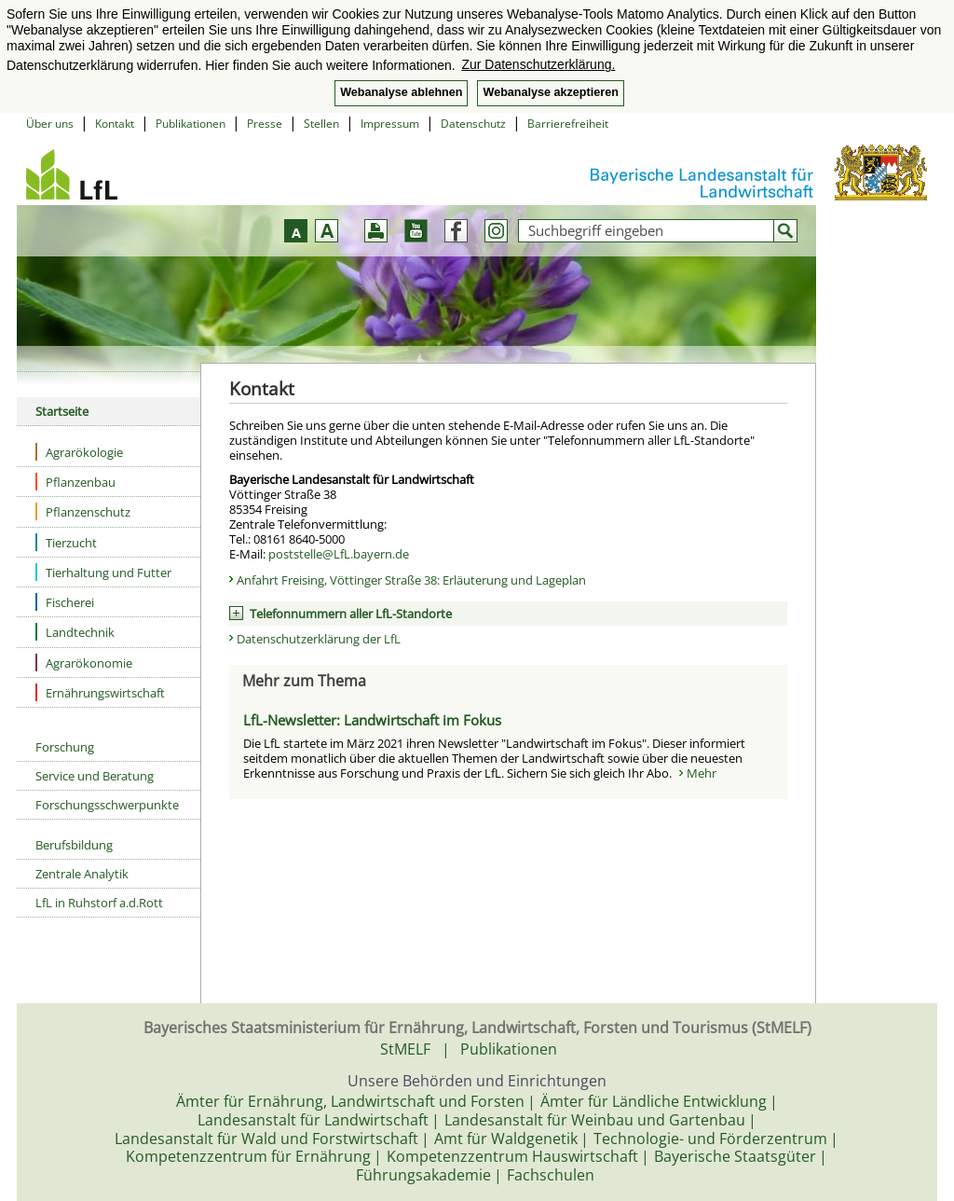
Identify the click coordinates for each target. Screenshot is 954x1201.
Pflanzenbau (75, 481)
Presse (264, 123)
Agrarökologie (79, 452)
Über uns (50, 123)
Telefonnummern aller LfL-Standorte (351, 613)
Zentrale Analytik (82, 873)
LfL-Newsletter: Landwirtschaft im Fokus (372, 720)
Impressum (390, 123)
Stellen (321, 123)
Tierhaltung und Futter (103, 572)
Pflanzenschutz (82, 511)
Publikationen (190, 123)
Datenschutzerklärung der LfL (319, 638)
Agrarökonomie (83, 662)
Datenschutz (473, 123)
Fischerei (64, 602)
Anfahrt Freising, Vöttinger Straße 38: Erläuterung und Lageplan (411, 580)
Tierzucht (66, 542)
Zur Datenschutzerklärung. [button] (538, 64)
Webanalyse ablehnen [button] (401, 92)
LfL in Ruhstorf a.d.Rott (99, 902)
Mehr (701, 773)
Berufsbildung (74, 844)
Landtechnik (75, 632)
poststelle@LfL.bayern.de (338, 553)
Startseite (62, 411)
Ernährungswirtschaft (100, 692)
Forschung (64, 747)
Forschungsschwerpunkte (107, 804)
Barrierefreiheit (567, 123)
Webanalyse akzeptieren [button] (550, 92)
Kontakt (114, 123)
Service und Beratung (94, 775)
